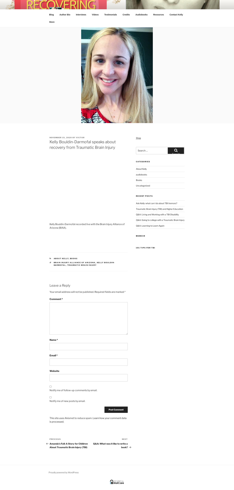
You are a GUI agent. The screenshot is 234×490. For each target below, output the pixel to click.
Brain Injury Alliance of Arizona (75, 263)
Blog (51, 14)
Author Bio (65, 14)
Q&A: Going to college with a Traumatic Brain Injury (160, 220)
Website (54, 371)
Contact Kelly (176, 14)
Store (52, 22)
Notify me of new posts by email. (67, 401)
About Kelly (61, 258)
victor (80, 138)
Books (74, 258)
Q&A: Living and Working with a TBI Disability (157, 214)
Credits (126, 14)
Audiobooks (142, 14)
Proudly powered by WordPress (64, 472)
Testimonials (110, 14)
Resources (158, 14)
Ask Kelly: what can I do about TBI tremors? (156, 203)
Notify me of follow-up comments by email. (73, 390)
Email (54, 355)
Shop (138, 138)
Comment (56, 299)
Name (54, 340)
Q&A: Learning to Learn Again (150, 225)
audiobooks (141, 174)
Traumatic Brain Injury (82, 265)
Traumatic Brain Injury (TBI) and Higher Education (159, 209)
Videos (95, 14)
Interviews (81, 14)
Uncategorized (143, 185)
